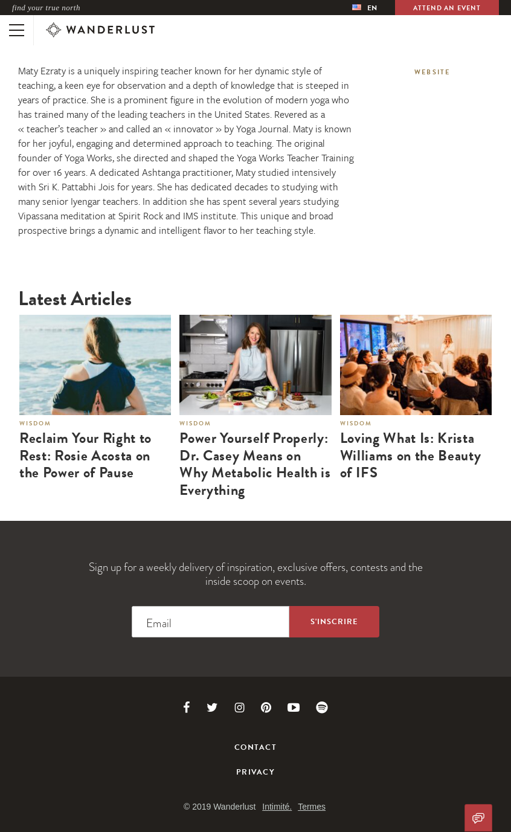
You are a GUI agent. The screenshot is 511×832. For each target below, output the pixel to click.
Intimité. (277, 806)
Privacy (255, 772)
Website (432, 72)
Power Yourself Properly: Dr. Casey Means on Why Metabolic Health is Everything (254, 464)
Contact (255, 747)
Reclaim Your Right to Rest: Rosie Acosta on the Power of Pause (85, 456)
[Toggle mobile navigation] (16, 30)
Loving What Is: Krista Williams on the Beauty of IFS (410, 456)
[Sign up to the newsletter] (334, 621)
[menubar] (364, 7)
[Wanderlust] (100, 30)
